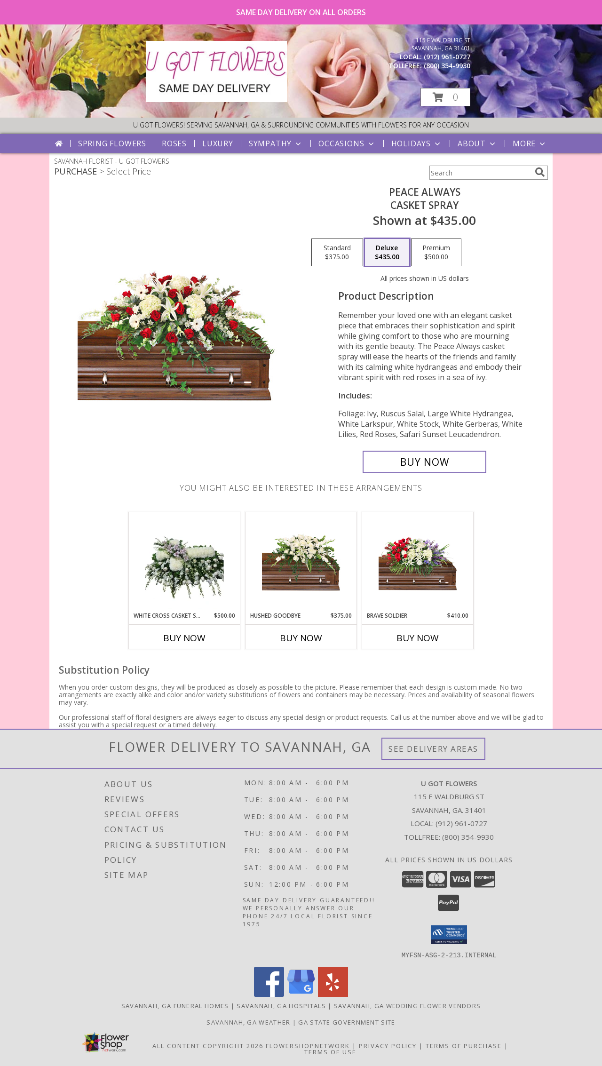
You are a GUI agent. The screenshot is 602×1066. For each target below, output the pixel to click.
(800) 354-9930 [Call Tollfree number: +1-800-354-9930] (468, 837)
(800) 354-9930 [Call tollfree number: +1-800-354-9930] (447, 65)
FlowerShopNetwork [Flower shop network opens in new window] (308, 1045)
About (477, 143)
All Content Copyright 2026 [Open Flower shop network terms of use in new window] (207, 1045)
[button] (445, 97)
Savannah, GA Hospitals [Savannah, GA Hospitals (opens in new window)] (281, 1005)
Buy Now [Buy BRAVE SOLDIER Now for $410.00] (417, 638)
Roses (174, 143)
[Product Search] (480, 172)
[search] (539, 172)
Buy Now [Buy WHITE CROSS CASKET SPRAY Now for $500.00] (184, 638)
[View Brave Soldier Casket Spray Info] (418, 562)
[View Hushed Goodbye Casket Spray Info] (301, 562)
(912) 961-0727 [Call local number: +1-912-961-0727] (447, 56)
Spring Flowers (112, 143)
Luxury (217, 143)
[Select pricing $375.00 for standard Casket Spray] (337, 252)
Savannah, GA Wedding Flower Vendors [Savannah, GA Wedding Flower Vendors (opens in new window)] (407, 1005)
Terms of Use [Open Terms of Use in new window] (330, 1051)
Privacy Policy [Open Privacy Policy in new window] (388, 1045)
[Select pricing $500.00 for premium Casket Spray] (436, 252)
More (530, 143)
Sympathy (276, 143)
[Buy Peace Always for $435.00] (424, 462)
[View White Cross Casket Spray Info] (184, 561)
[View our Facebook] (269, 993)
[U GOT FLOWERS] (216, 99)
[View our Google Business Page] (301, 993)
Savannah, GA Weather (248, 1022)
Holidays (416, 143)
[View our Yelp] (333, 993)
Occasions (346, 143)
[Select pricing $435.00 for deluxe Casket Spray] (387, 252)
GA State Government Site (346, 1022)
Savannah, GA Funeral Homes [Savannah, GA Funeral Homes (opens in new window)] (175, 1005)
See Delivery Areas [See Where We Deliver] (433, 748)
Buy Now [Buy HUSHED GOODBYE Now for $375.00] (301, 638)
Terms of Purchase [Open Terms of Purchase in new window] (464, 1045)
